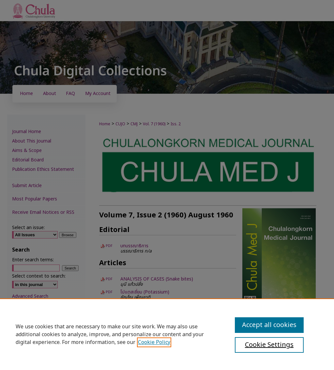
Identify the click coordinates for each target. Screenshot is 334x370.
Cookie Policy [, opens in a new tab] (154, 342)
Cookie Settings (269, 345)
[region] (167, 334)
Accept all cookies (269, 325)
